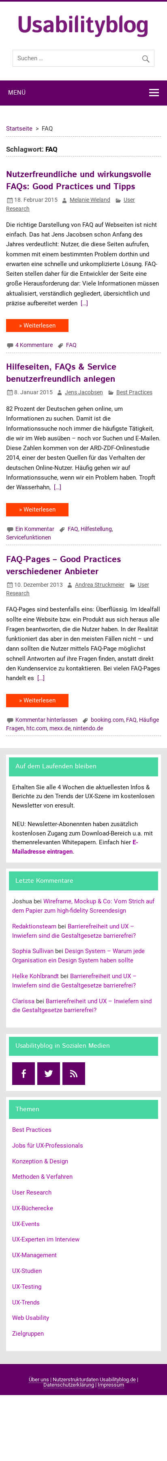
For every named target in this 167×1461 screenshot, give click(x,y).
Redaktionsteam (34, 926)
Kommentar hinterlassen (46, 720)
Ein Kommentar (34, 529)
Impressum (111, 1385)
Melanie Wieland (90, 200)
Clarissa (23, 1001)
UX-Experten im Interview (45, 1239)
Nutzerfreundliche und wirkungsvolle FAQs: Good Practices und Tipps (78, 181)
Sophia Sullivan (33, 951)
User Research (31, 1192)
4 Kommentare (34, 345)
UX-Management (34, 1255)
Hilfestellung (96, 529)
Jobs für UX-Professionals (47, 1145)
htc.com (36, 728)
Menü (17, 93)
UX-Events (26, 1224)
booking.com (107, 720)
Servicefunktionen (28, 537)
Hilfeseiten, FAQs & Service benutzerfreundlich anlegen (61, 373)
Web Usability (30, 1317)
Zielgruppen (28, 1333)
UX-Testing (26, 1286)
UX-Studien (27, 1271)
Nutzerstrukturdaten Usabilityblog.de (94, 1379)
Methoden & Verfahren (42, 1176)
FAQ (71, 345)
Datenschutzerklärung (68, 1385)
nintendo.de (88, 728)
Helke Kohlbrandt (35, 976)
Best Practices (134, 392)
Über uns (39, 1379)
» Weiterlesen (37, 325)
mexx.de (60, 728)
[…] (83, 303)
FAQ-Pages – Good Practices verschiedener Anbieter (63, 566)
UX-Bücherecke (32, 1208)
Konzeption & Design (40, 1161)
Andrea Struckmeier (99, 584)
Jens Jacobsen (84, 392)
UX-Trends (26, 1302)
